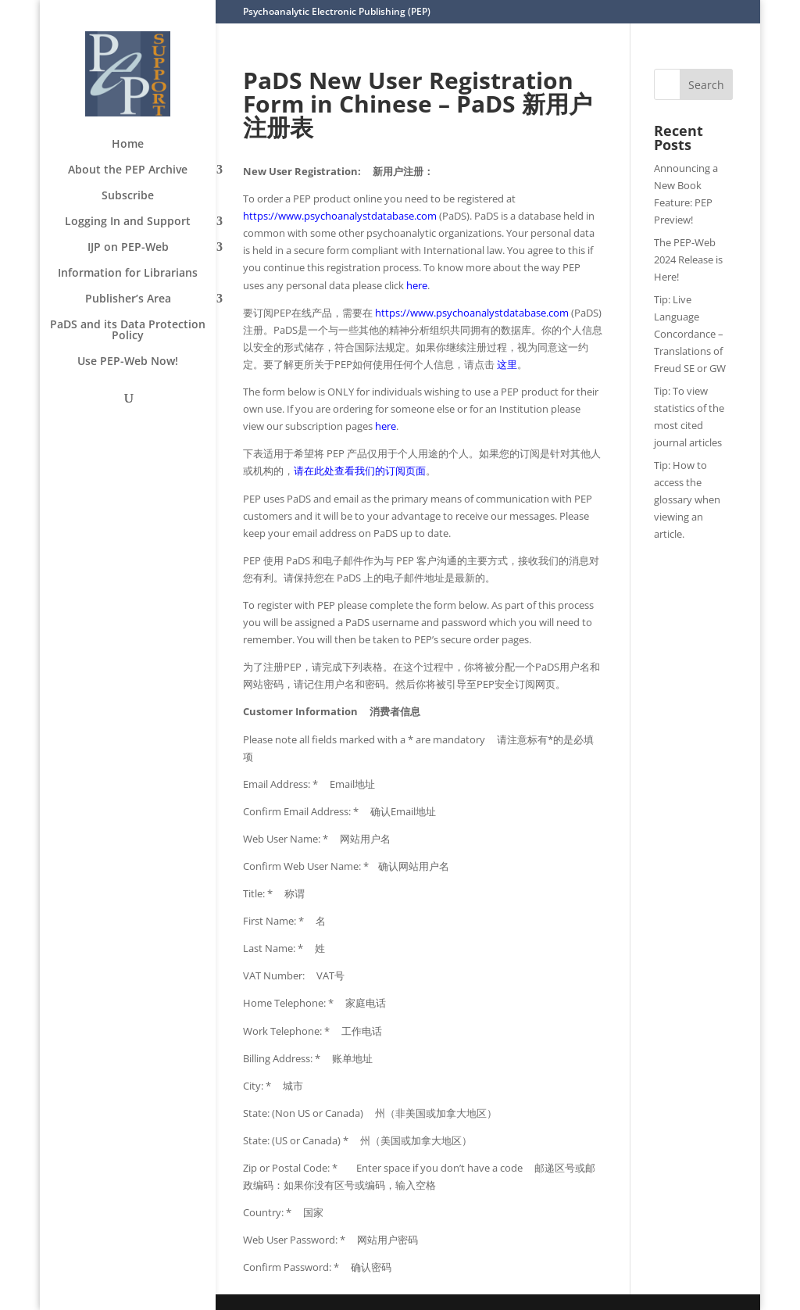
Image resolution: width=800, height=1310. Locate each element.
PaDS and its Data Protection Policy (127, 330)
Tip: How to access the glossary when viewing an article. (687, 499)
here (416, 285)
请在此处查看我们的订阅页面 (360, 471)
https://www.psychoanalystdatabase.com (340, 216)
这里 (507, 364)
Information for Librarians (128, 273)
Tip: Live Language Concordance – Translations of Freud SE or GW (690, 333)
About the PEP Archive (128, 170)
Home (128, 144)
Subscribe (128, 196)
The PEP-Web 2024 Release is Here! (688, 259)
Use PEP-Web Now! (127, 362)
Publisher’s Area (128, 299)
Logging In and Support (128, 222)
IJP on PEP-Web (128, 248)
